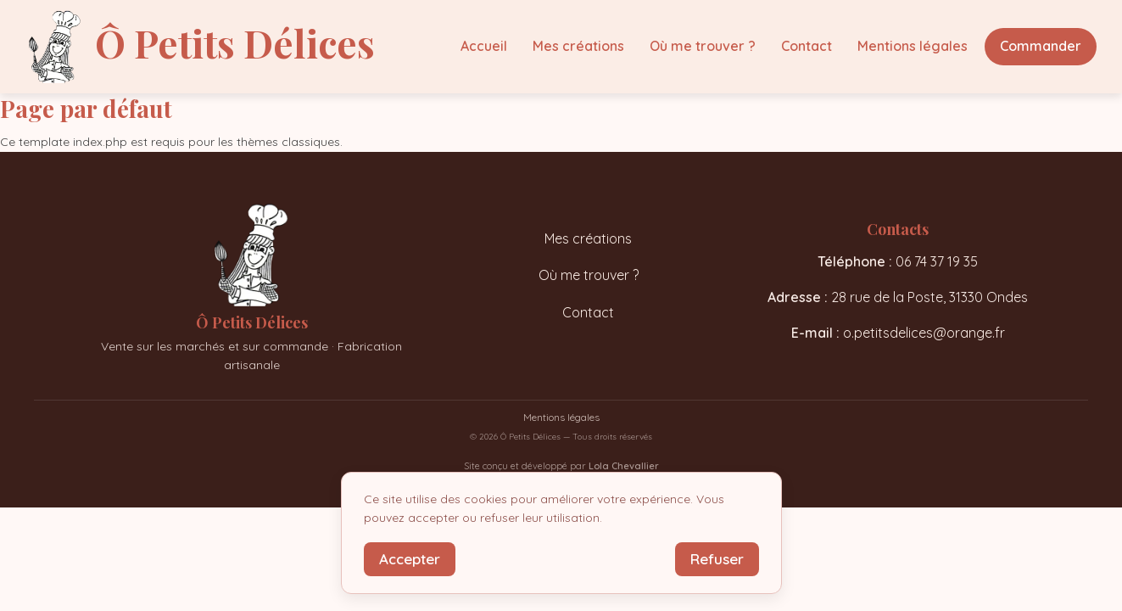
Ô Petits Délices (235, 42)
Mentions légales (912, 45)
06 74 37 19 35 (937, 261)
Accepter (409, 559)
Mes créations (578, 45)
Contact (806, 45)
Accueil (484, 45)
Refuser (717, 559)
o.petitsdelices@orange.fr (924, 332)
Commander (1040, 45)
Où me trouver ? (703, 45)
